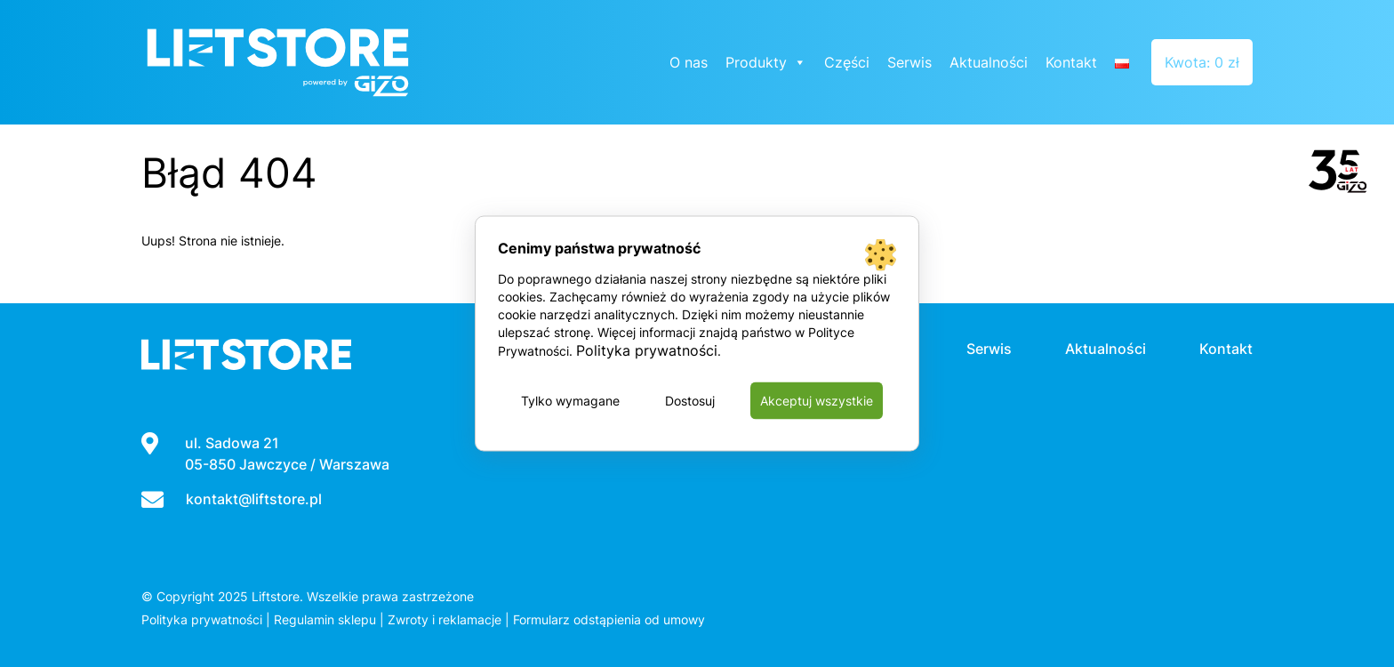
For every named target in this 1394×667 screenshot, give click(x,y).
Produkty (765, 62)
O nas (688, 62)
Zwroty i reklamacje (444, 619)
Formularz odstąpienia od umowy (609, 619)
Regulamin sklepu (325, 619)
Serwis (909, 62)
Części (846, 62)
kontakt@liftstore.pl (254, 499)
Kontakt (1071, 62)
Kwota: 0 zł (1202, 62)
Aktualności (988, 62)
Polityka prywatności (201, 619)
